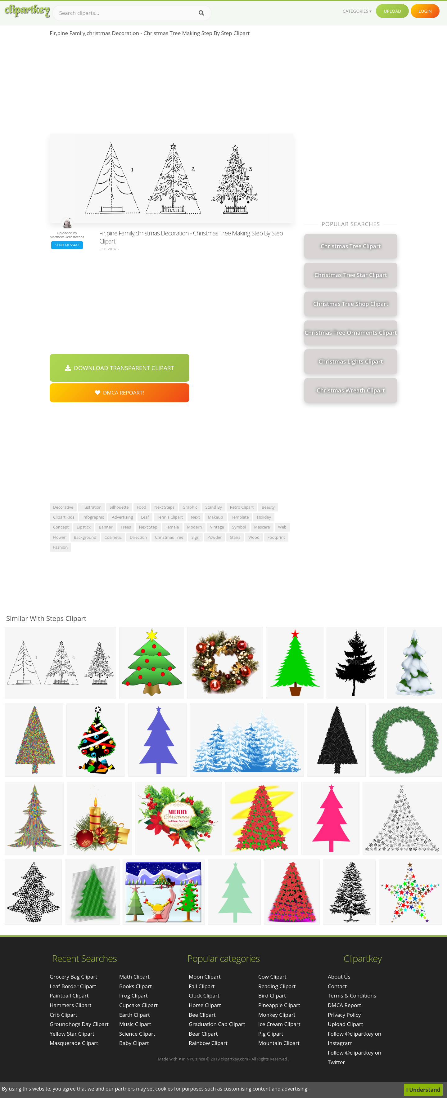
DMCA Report (344, 1005)
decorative (63, 507)
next (195, 517)
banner (105, 527)
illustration (91, 507)
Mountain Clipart (279, 1043)
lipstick (84, 527)
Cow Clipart (272, 976)
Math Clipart (134, 976)
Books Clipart (135, 986)
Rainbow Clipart (208, 1043)
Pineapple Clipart (279, 1005)
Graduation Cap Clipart (217, 1024)
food (141, 507)
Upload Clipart (345, 1024)
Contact (337, 986)
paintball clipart (69, 995)
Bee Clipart (202, 1014)
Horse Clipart (205, 1005)
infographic (93, 517)
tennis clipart (170, 517)
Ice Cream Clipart (279, 1024)
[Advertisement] (171, 87)
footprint (276, 537)
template (240, 517)
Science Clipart (137, 1033)
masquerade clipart (74, 1043)
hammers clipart (71, 1005)
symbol (239, 527)
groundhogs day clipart (79, 1024)
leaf (145, 517)
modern (194, 527)
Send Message (67, 245)
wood (254, 537)
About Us (339, 976)
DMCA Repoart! (119, 392)
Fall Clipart (201, 986)
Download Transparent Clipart (119, 368)
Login (425, 11)
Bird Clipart (272, 995)
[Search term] (132, 13)
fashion (60, 547)
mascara (262, 527)
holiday (264, 517)
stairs (235, 537)
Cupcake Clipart (138, 1005)
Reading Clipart (277, 986)
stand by (213, 507)
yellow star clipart (72, 1033)
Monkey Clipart (277, 1014)
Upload (392, 11)
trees (126, 527)
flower (59, 537)
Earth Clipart (134, 1014)
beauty (268, 507)
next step (148, 527)
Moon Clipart (205, 976)
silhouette (119, 507)
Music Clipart (135, 1024)
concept (61, 527)
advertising (122, 517)
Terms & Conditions (352, 995)
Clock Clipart (204, 995)
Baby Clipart (134, 1043)
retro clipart (242, 507)
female (172, 527)
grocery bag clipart (73, 976)
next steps (164, 507)
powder (214, 537)
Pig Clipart (270, 1033)
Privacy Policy (344, 1014)
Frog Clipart (133, 995)
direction (138, 537)
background (85, 537)
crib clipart (63, 1014)
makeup (215, 517)
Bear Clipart (203, 1033)
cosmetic (113, 537)
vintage (217, 527)
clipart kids (63, 517)
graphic (190, 507)
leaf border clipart (73, 986)
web (282, 527)
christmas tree (169, 537)
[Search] (201, 13)
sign (195, 537)
